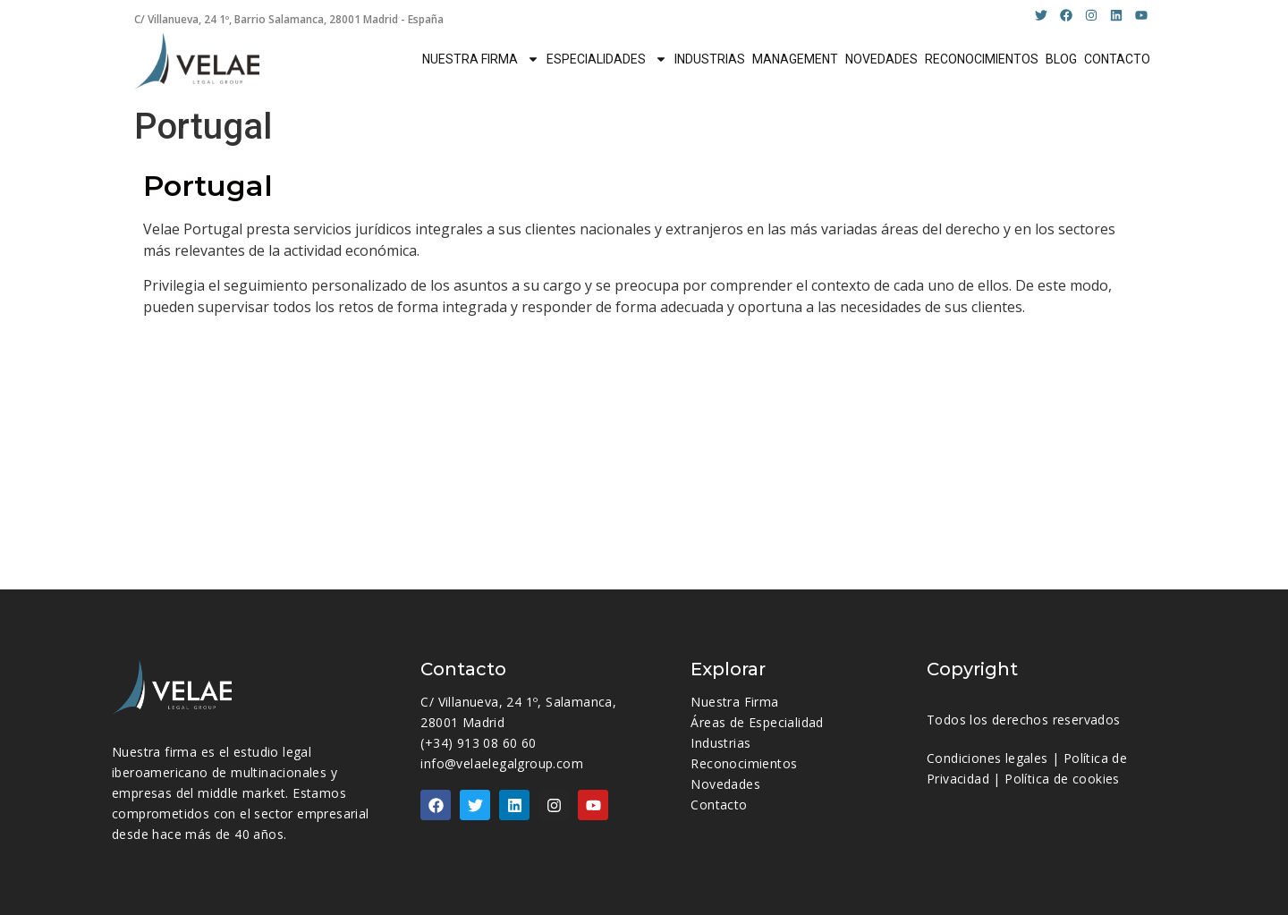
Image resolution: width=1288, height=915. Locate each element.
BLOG (1061, 59)
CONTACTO (1117, 59)
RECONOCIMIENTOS (981, 59)
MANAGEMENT (795, 59)
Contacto (719, 804)
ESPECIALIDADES (607, 59)
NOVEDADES (881, 59)
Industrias (720, 742)
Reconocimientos (744, 763)
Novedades (725, 783)
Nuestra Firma (734, 701)
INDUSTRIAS (709, 59)
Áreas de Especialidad (757, 722)
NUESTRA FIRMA (480, 59)
